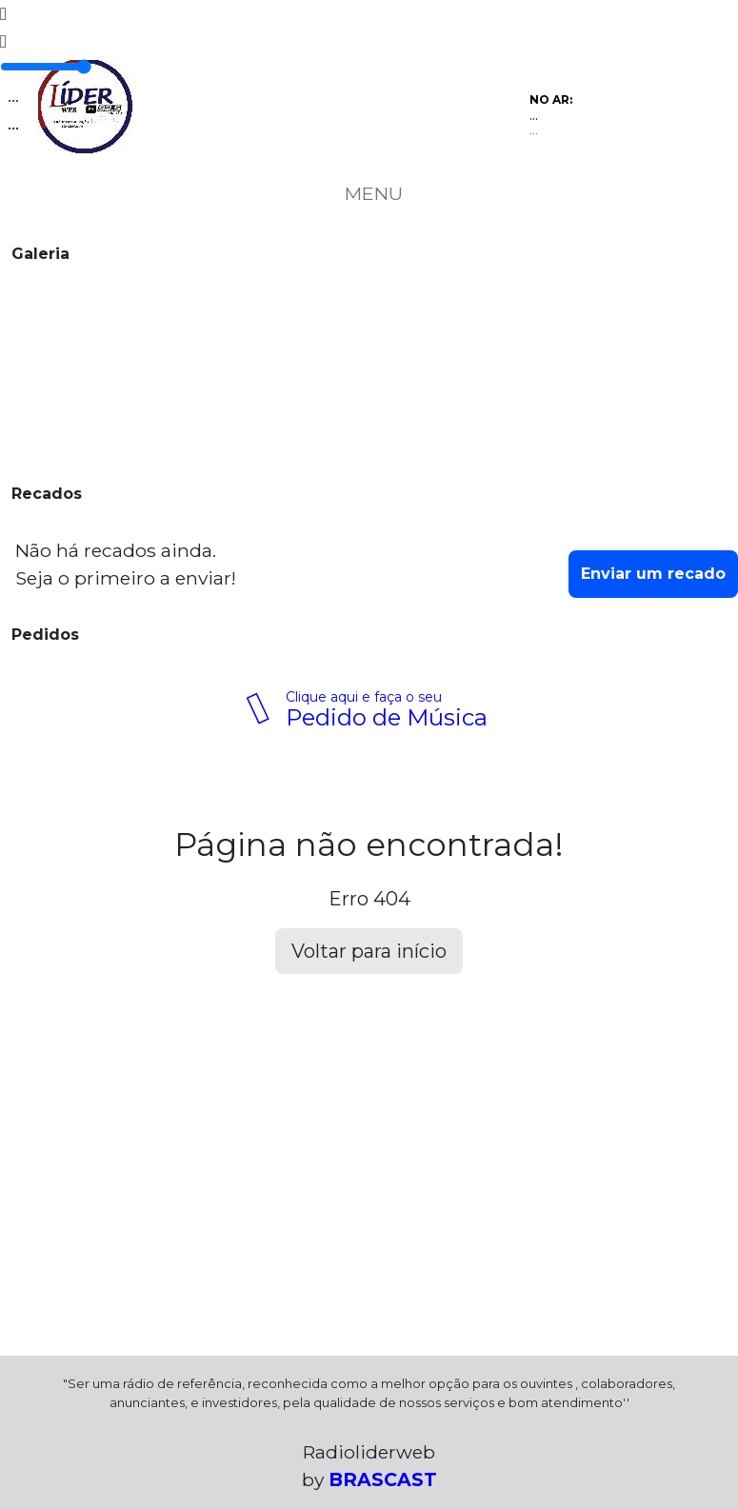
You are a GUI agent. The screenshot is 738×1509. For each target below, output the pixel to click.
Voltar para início (369, 951)
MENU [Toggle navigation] (369, 193)
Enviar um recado (653, 574)
